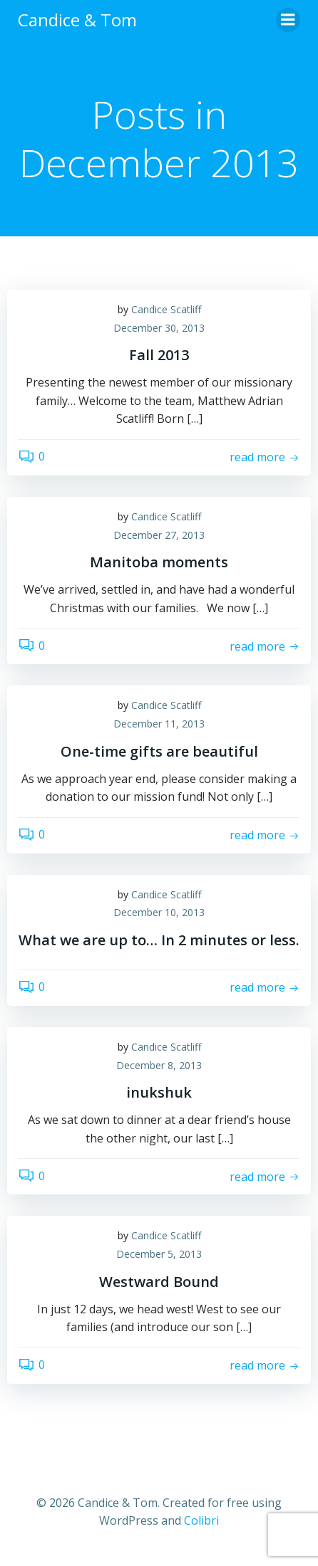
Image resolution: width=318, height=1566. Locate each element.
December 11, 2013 (159, 723)
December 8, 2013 (159, 1065)
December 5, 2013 (159, 1254)
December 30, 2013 (159, 328)
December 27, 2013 (159, 535)
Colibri (201, 1520)
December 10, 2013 (159, 912)
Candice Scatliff (166, 309)
